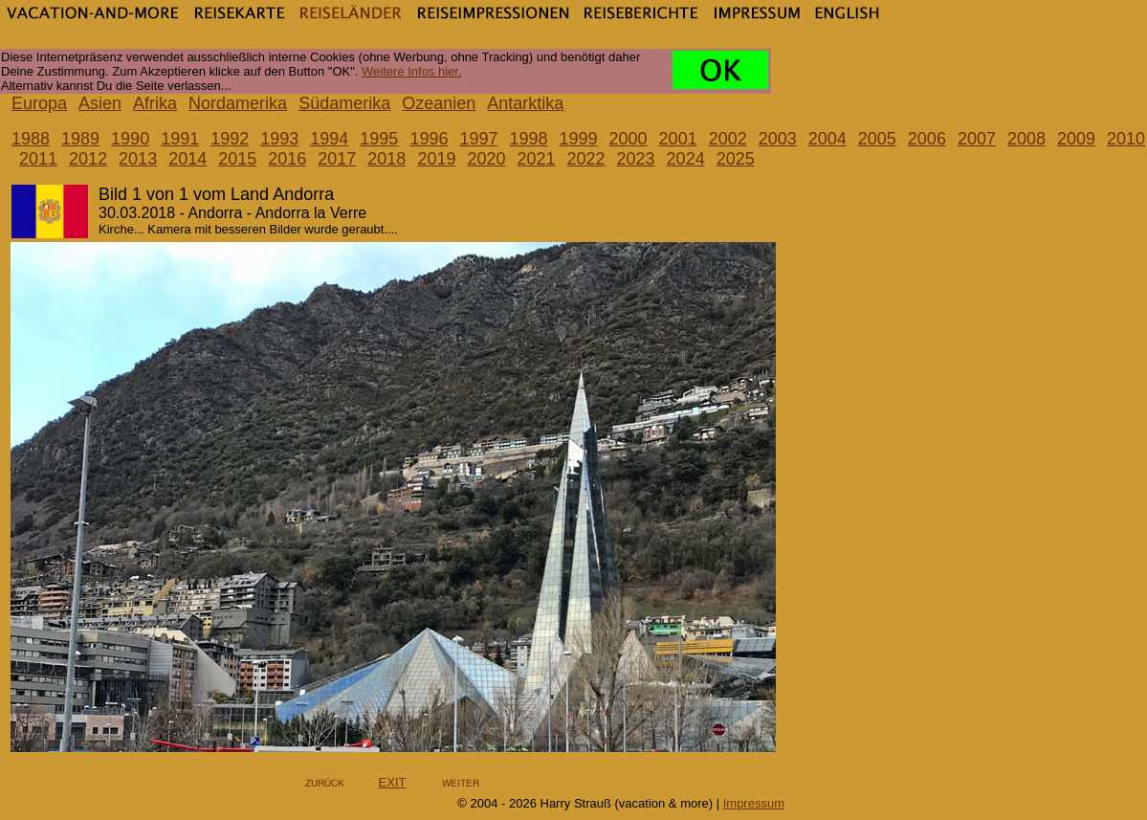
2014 (187, 158)
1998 (528, 138)
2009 (1076, 138)
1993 (279, 138)
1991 (180, 138)
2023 (636, 158)
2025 (736, 158)
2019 (436, 158)
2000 (628, 138)
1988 (30, 138)
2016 (287, 158)
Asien (99, 103)
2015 (237, 158)
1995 (379, 138)
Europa (39, 103)
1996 (428, 138)
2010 (1126, 138)
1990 (130, 138)
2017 (337, 158)
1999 (579, 138)
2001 (678, 138)
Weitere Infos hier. (412, 71)
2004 (827, 138)
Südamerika (344, 103)
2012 (88, 158)
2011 (38, 158)
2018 (386, 158)
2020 (486, 158)
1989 (80, 138)
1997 (478, 138)
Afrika (155, 103)
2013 (138, 158)
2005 (877, 138)
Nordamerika (237, 103)
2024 (686, 158)
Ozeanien (438, 103)
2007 (977, 138)
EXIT (393, 782)
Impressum (753, 803)
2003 (778, 138)
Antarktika (525, 103)
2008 (1026, 138)
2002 (728, 138)
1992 (229, 138)
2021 (536, 158)
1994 (329, 138)
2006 (927, 138)
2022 (586, 158)
